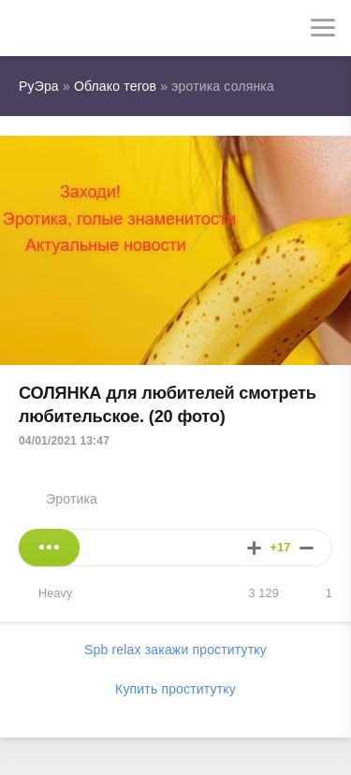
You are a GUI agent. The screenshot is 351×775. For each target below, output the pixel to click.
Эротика (71, 498)
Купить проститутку (175, 688)
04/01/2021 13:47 (64, 440)
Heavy (55, 593)
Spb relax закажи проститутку (175, 649)
